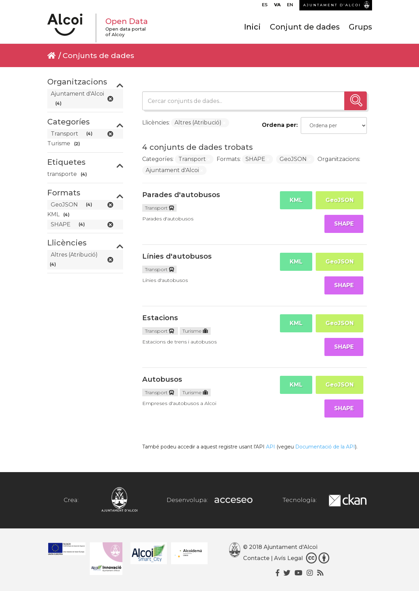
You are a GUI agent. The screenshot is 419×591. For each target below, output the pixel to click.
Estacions (160, 318)
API (270, 447)
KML (296, 200)
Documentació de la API (325, 447)
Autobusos (162, 379)
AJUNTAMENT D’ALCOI (332, 5)
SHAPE (344, 223)
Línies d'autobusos (177, 256)
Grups (360, 27)
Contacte (256, 558)
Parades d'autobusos (181, 195)
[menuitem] (265, 6)
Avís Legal (288, 558)
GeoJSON (339, 200)
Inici (252, 27)
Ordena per (279, 125)
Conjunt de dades (305, 27)
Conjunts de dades (98, 55)
